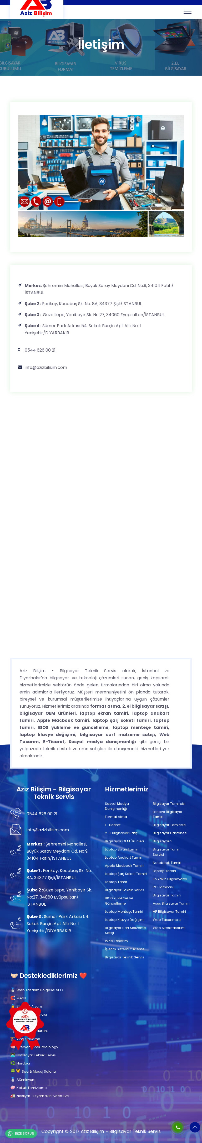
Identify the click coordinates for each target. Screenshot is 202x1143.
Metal (21, 998)
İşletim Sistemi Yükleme (125, 949)
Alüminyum (26, 1079)
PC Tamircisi (163, 887)
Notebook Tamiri (167, 862)
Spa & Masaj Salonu (39, 1071)
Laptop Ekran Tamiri (121, 849)
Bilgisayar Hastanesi (170, 833)
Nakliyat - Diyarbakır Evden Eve (43, 1095)
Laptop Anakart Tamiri (123, 857)
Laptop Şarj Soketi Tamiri (126, 873)
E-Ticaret (112, 824)
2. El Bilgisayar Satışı (121, 833)
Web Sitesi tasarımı (169, 927)
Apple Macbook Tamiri (124, 865)
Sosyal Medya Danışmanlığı (117, 806)
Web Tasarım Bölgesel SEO (40, 990)
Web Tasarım (116, 940)
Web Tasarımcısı (167, 919)
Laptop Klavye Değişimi (124, 919)
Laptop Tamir (116, 881)
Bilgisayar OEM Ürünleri (124, 841)
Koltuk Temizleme (32, 1087)
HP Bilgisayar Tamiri (169, 911)
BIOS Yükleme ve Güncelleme (119, 901)
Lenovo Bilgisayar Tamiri (168, 814)
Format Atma (116, 816)
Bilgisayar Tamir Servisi (166, 852)
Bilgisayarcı (162, 841)
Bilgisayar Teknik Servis (124, 890)
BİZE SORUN (21, 1133)
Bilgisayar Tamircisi (169, 803)
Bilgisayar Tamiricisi (169, 824)
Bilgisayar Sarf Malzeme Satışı (125, 930)
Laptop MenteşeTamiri (124, 911)
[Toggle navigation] (187, 11)
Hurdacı (23, 1063)
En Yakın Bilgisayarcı (170, 878)
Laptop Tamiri (164, 870)
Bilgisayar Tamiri (167, 895)
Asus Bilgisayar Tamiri (171, 903)
